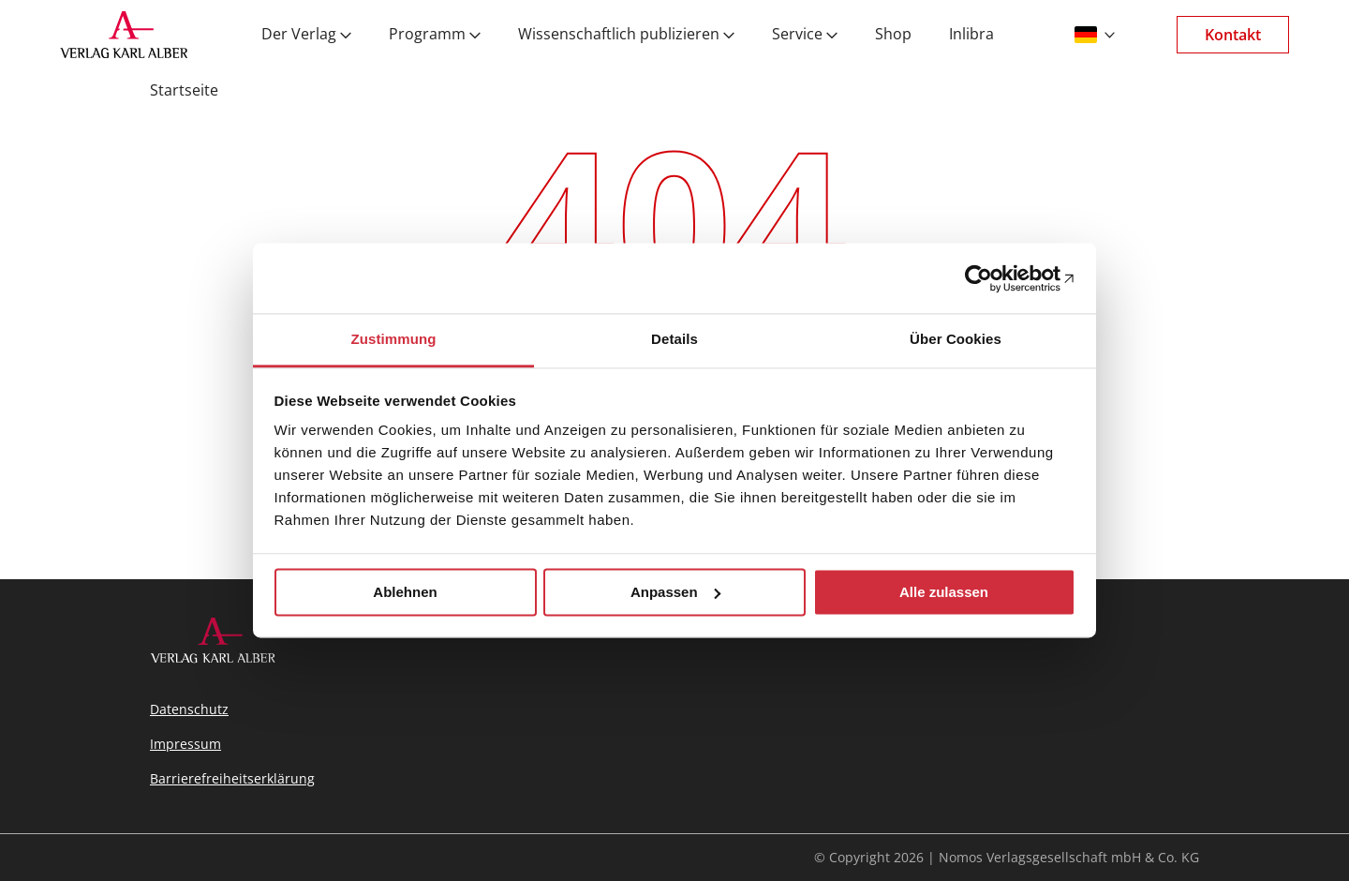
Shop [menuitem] (893, 34)
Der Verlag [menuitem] (298, 34)
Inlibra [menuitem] (971, 34)
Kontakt (1233, 34)
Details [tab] (674, 339)
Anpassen (675, 592)
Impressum (185, 744)
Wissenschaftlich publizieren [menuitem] (618, 34)
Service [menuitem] (797, 34)
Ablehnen (405, 592)
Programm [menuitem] (427, 34)
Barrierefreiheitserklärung (232, 778)
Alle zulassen (943, 592)
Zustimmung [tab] (394, 339)
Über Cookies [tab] (955, 339)
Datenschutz (189, 709)
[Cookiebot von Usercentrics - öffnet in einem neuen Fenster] (993, 278)
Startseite (184, 90)
